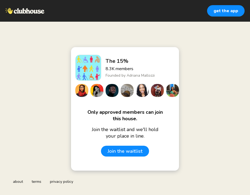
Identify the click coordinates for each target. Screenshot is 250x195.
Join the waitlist (125, 151)
